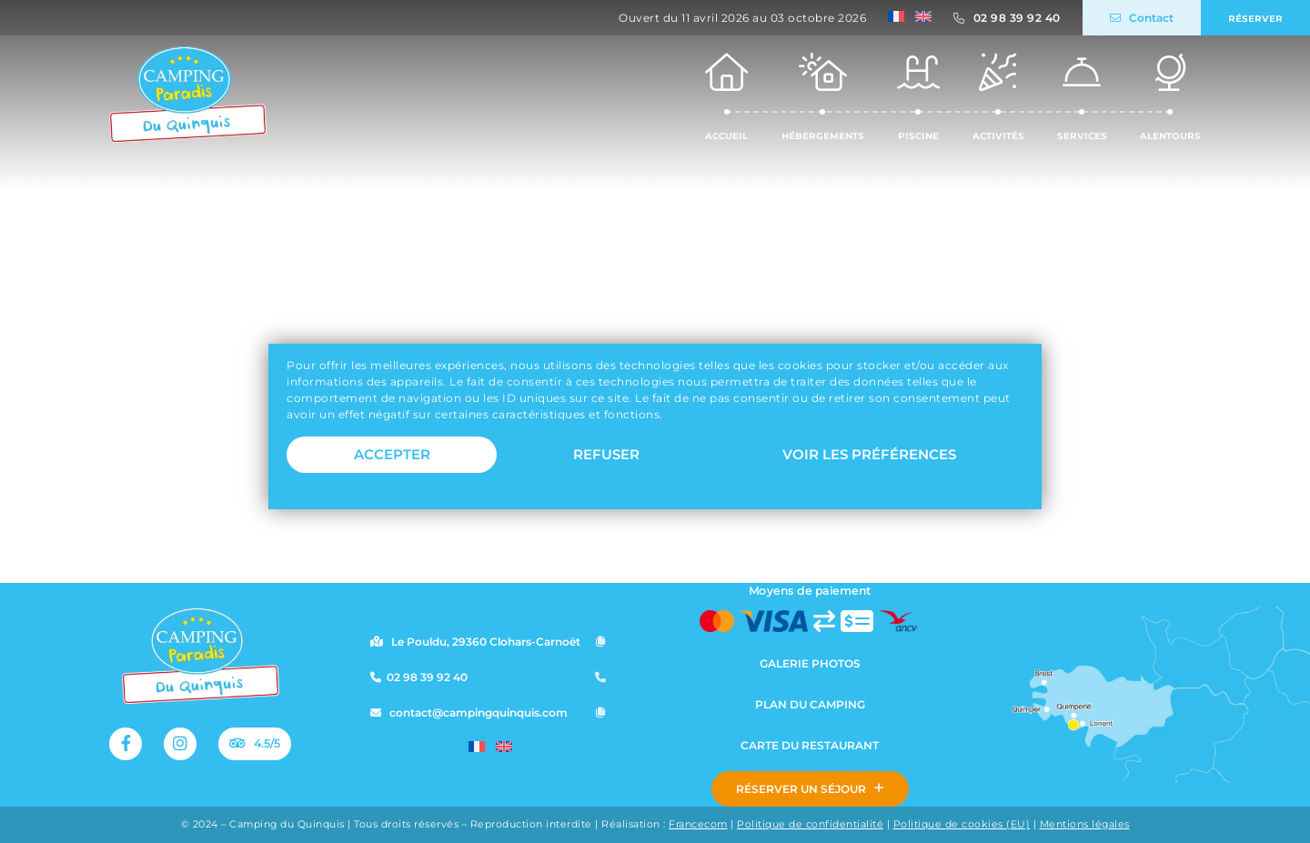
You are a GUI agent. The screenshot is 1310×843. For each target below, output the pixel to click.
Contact (1142, 18)
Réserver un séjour (810, 789)
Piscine (918, 95)
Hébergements (822, 95)
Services (1082, 95)
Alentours (1170, 95)
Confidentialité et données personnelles (713, 500)
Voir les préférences (869, 466)
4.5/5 (253, 743)
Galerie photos (810, 663)
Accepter (392, 466)
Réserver (1255, 18)
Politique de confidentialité (810, 824)
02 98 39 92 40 (1017, 18)
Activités (998, 95)
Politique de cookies (544, 500)
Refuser (606, 466)
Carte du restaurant (810, 745)
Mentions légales (1085, 824)
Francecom (698, 824)
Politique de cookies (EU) (962, 824)
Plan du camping (810, 704)
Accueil (726, 95)
